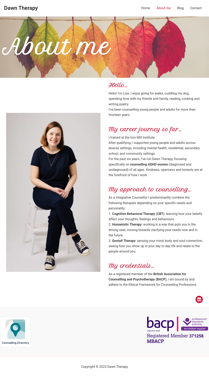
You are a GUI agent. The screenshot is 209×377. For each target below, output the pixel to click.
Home (145, 8)
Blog (180, 8)
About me (164, 8)
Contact (196, 8)
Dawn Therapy (21, 8)
